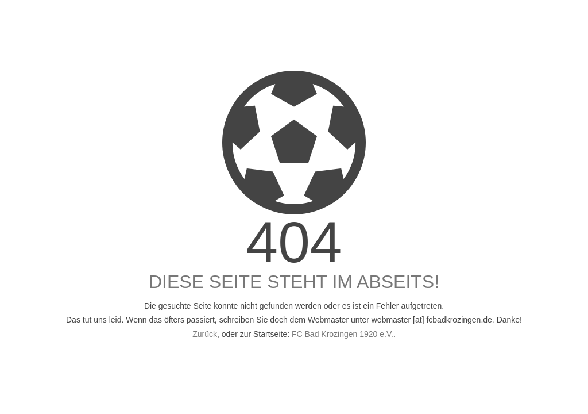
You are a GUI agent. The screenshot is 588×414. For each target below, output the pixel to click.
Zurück (204, 334)
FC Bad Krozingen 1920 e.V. (342, 334)
